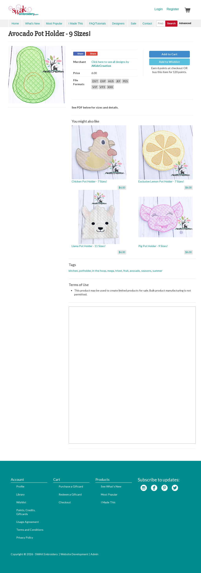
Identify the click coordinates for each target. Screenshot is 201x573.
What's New (32, 23)
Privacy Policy (24, 537)
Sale (133, 23)
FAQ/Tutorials (97, 23)
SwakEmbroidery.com (37, 12)
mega (110, 270)
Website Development (74, 554)
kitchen (73, 270)
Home (15, 23)
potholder (85, 270)
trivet (118, 270)
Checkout (65, 502)
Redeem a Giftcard (70, 494)
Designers (118, 23)
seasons (146, 270)
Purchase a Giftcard (71, 486)
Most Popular (54, 23)
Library (20, 494)
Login (158, 9)
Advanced (185, 23)
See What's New (111, 486)
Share (80, 53)
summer (157, 270)
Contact (147, 23)
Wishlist (21, 502)
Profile (20, 486)
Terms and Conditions (29, 529)
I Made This (76, 23)
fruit (126, 270)
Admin (94, 554)
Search (171, 23)
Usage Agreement (27, 521)
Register (173, 9)
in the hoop (99, 270)
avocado (135, 270)
